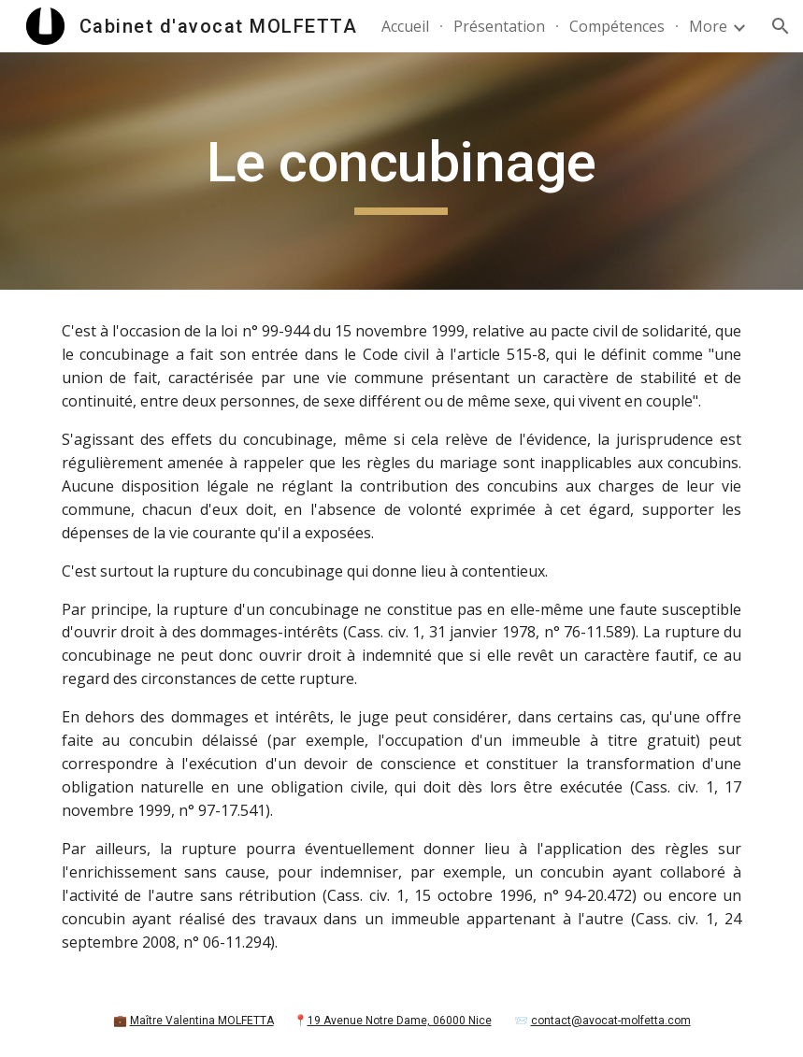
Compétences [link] (617, 26)
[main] (402, 171)
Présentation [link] (499, 26)
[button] (780, 26)
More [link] (708, 26)
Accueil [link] (405, 26)
